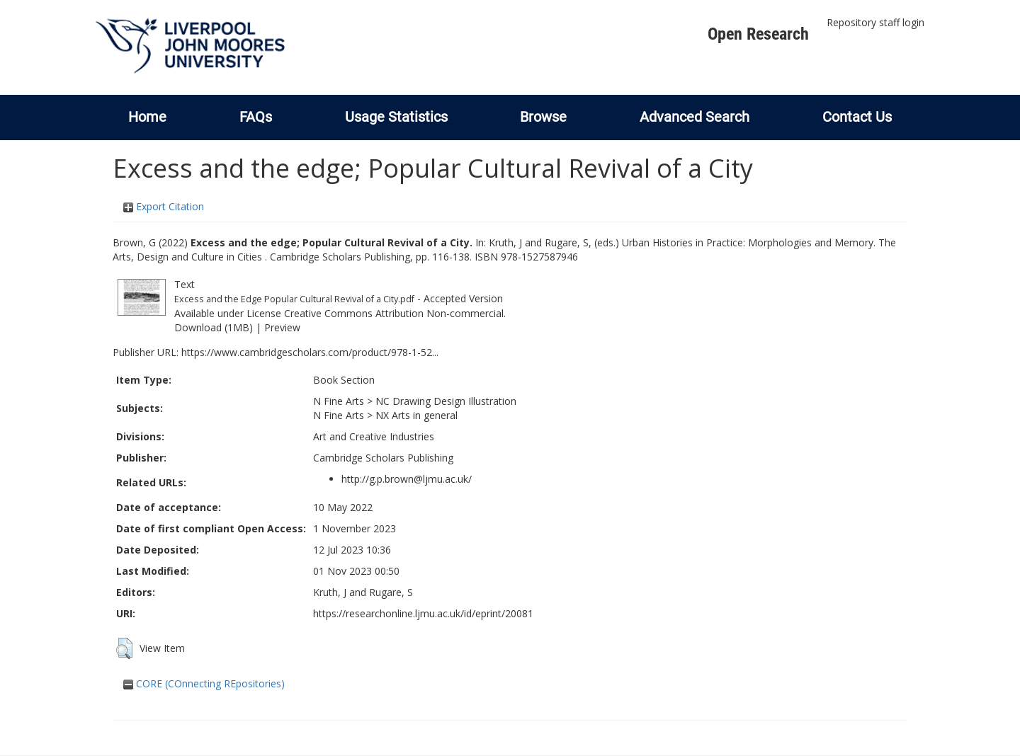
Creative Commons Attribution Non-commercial (394, 313)
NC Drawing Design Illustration (445, 401)
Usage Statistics (396, 116)
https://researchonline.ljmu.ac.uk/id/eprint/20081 (423, 613)
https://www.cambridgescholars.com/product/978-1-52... (309, 352)
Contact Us (857, 116)
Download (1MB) (213, 327)
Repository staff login (875, 22)
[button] (124, 648)
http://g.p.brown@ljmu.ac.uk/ (406, 479)
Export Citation (163, 206)
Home (147, 116)
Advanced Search (694, 116)
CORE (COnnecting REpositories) (204, 683)
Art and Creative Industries (373, 436)
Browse (543, 116)
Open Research (758, 34)
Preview (282, 327)
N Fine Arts (338, 401)
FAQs (255, 116)
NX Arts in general (416, 415)
